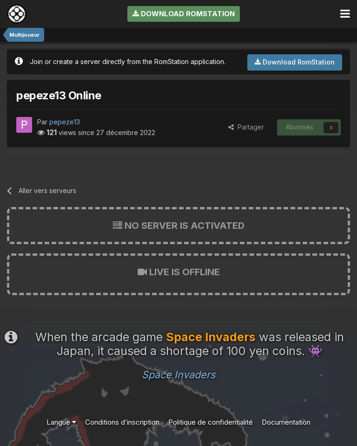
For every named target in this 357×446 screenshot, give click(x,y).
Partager (246, 127)
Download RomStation (183, 13)
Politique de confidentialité (210, 422)
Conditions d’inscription (122, 422)
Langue (61, 422)
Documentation (286, 422)
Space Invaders (178, 374)
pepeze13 (64, 122)
